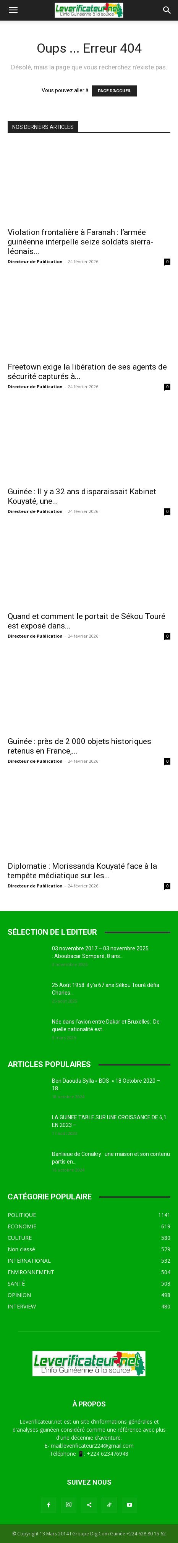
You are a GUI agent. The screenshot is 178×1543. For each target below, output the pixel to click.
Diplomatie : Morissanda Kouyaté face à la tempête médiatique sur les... (82, 871)
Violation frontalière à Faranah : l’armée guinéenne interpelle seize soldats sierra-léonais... (80, 242)
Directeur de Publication (35, 261)
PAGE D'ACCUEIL (114, 90)
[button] (13, 10)
